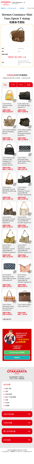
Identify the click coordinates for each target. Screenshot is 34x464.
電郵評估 (17, 357)
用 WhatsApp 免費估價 (17, 352)
